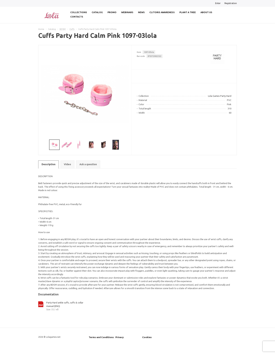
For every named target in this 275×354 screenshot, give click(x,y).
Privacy (119, 337)
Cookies (147, 337)
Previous (42, 144)
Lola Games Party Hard (219, 96)
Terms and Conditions (101, 337)
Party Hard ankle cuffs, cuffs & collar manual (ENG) (64, 304)
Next (127, 144)
